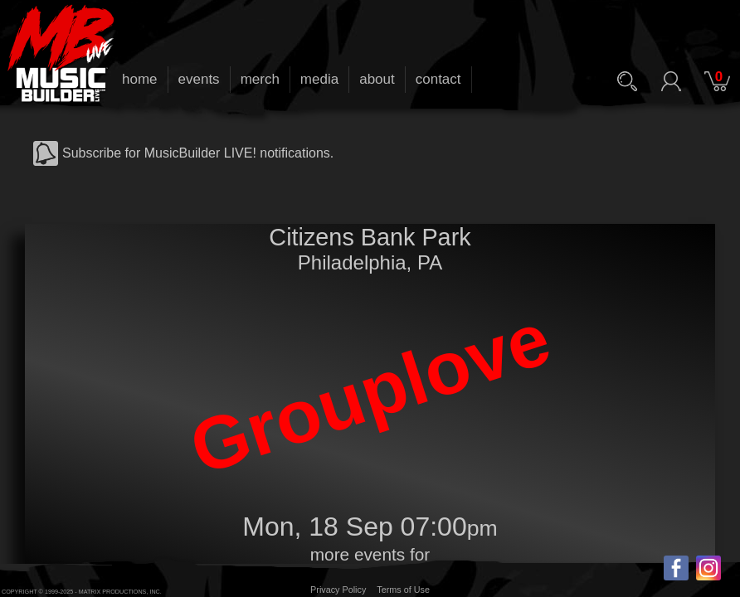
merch (260, 79)
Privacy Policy (338, 590)
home (140, 79)
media (319, 79)
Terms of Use (403, 590)
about (377, 79)
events (199, 79)
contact (438, 79)
